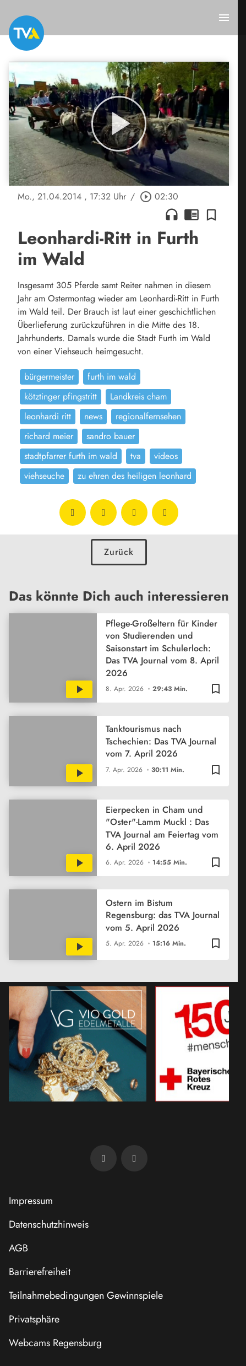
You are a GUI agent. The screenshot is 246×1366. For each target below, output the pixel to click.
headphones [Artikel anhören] (171, 214)
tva (135, 456)
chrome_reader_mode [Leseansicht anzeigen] (191, 214)
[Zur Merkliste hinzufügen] (211, 214)
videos (166, 456)
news (93, 416)
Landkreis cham (138, 396)
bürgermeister (49, 376)
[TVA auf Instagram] (134, 1158)
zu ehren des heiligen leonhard (135, 475)
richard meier (48, 436)
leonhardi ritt (47, 416)
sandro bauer (110, 436)
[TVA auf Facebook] (103, 1158)
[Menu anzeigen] (224, 17)
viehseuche (44, 475)
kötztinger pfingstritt (60, 396)
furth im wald (112, 376)
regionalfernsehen (148, 416)
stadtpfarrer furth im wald (70, 456)
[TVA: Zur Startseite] (26, 33)
